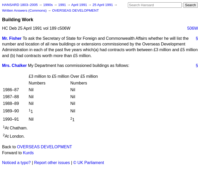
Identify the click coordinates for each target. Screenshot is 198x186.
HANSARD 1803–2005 (20, 5)
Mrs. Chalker (14, 65)
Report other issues (52, 162)
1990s (48, 5)
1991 (62, 5)
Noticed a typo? (16, 162)
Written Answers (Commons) (25, 10)
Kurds (28, 153)
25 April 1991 (103, 5)
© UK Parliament (88, 162)
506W (192, 28)
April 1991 (79, 5)
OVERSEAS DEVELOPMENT (75, 10)
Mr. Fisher (12, 38)
